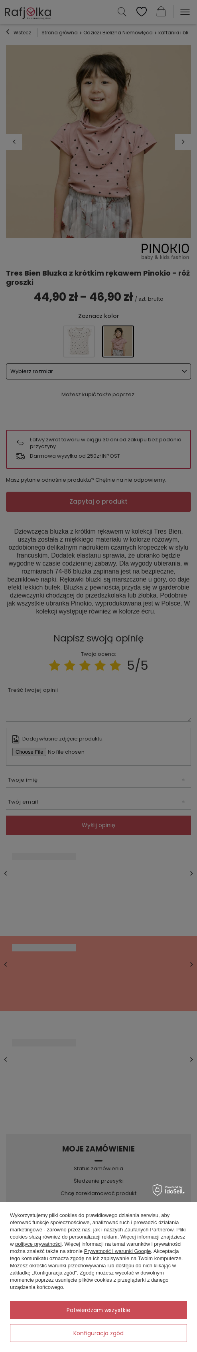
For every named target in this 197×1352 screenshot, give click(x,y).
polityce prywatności (38, 1244)
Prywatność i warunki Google (117, 1251)
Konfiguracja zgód (98, 1333)
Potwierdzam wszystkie (98, 1310)
